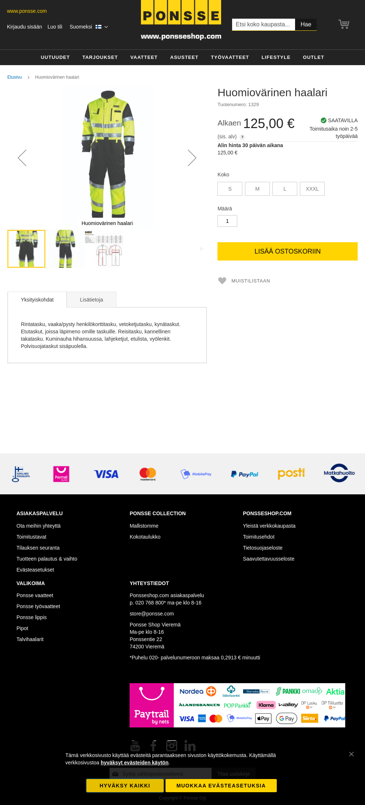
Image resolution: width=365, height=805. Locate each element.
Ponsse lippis (31, 617)
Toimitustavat (31, 537)
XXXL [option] (312, 189)
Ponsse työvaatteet (38, 606)
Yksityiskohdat (37, 300)
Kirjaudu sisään (24, 27)
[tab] (37, 300)
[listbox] (287, 190)
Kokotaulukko (145, 537)
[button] (89, 27)
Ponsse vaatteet (34, 595)
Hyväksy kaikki (125, 786)
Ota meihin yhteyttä (38, 526)
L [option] (284, 189)
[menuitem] (55, 57)
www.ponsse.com (27, 11)
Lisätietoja (91, 300)
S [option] (230, 189)
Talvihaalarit (30, 639)
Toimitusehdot (258, 537)
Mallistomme (144, 526)
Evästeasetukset (35, 570)
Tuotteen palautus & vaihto (46, 559)
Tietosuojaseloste (262, 548)
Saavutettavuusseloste (268, 559)
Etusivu (14, 77)
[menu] (182, 57)
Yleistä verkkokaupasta (269, 526)
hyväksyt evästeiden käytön (134, 762)
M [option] (257, 189)
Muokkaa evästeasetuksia (221, 786)
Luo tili (55, 27)
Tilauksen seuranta (38, 548)
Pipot (22, 628)
